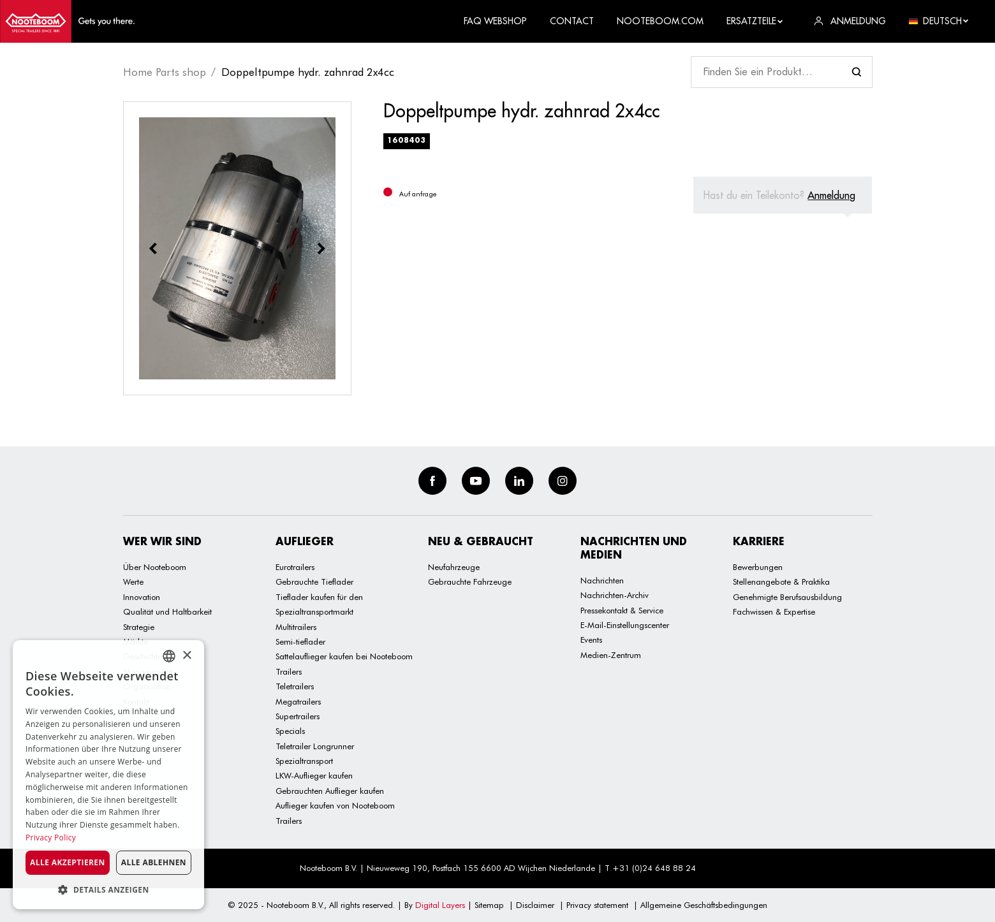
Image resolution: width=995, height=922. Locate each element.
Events (591, 639)
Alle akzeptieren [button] (67, 862)
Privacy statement (597, 905)
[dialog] (108, 774)
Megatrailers (298, 701)
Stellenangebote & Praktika (781, 581)
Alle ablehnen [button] (153, 862)
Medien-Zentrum (610, 655)
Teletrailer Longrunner (315, 746)
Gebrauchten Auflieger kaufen (330, 791)
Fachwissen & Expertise (774, 611)
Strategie (138, 627)
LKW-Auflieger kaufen (314, 775)
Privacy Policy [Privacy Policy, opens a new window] (51, 837)
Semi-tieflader (300, 641)
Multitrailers (296, 627)
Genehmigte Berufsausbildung (787, 597)
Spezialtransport (304, 761)
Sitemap (489, 905)
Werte (133, 581)
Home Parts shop (164, 72)
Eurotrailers (295, 567)
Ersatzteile (755, 21)
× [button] (186, 656)
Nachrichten (602, 580)
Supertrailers (298, 716)
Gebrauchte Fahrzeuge (470, 581)
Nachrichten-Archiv (614, 595)
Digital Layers (440, 905)
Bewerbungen (758, 567)
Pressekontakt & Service (621, 610)
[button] (108, 889)
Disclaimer (535, 905)
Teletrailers (295, 686)
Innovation (141, 597)
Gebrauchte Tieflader (314, 581)
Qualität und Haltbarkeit (167, 611)
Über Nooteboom (154, 567)
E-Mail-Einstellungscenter (624, 625)
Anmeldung (831, 195)
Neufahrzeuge (454, 567)
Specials (290, 731)
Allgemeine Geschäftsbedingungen (703, 905)
